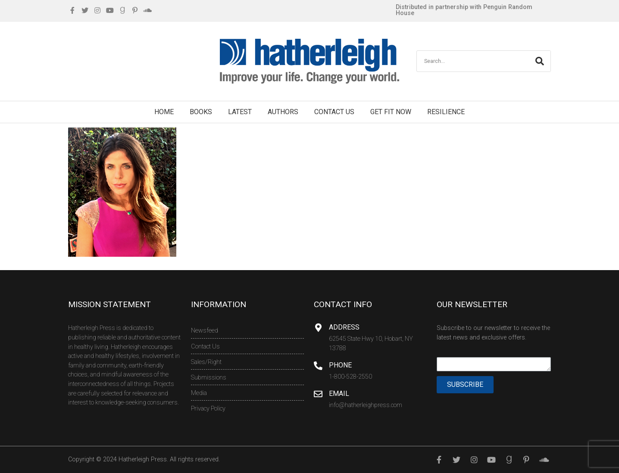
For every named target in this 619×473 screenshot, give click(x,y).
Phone (340, 365)
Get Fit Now (390, 112)
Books (201, 112)
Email (339, 393)
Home (164, 112)
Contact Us (334, 112)
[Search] (539, 61)
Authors (283, 112)
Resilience (446, 112)
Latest (240, 112)
